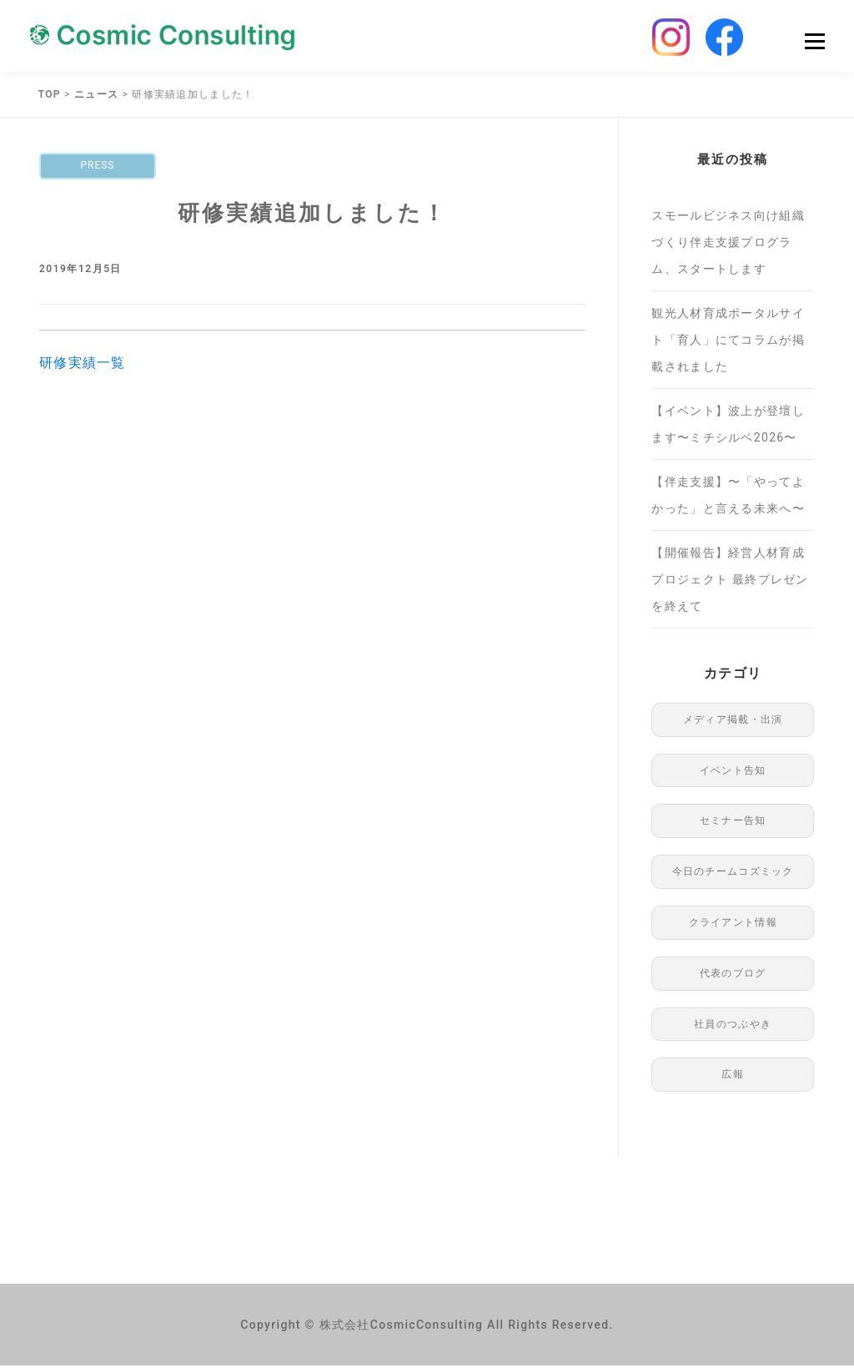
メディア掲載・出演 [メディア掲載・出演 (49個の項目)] (733, 722)
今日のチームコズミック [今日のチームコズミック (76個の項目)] (733, 874)
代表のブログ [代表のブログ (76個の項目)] (733, 976)
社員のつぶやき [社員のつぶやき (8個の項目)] (732, 1026)
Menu (814, 43)
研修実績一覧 (82, 365)
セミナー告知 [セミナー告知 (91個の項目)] (733, 823)
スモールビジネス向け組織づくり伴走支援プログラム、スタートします (728, 244)
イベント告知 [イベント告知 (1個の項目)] (733, 773)
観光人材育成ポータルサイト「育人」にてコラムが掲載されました (728, 342)
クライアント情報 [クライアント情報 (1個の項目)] (733, 925)
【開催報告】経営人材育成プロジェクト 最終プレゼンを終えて (729, 581)
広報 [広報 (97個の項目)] (732, 1077)
